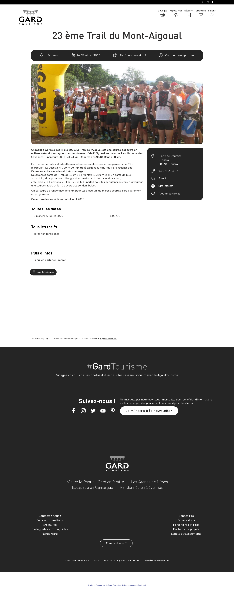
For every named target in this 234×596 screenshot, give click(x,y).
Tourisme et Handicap (76, 560)
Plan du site (111, 560)
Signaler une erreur (108, 338)
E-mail (162, 178)
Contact (96, 560)
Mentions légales (131, 560)
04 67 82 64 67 (168, 171)
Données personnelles (157, 560)
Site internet (165, 186)
